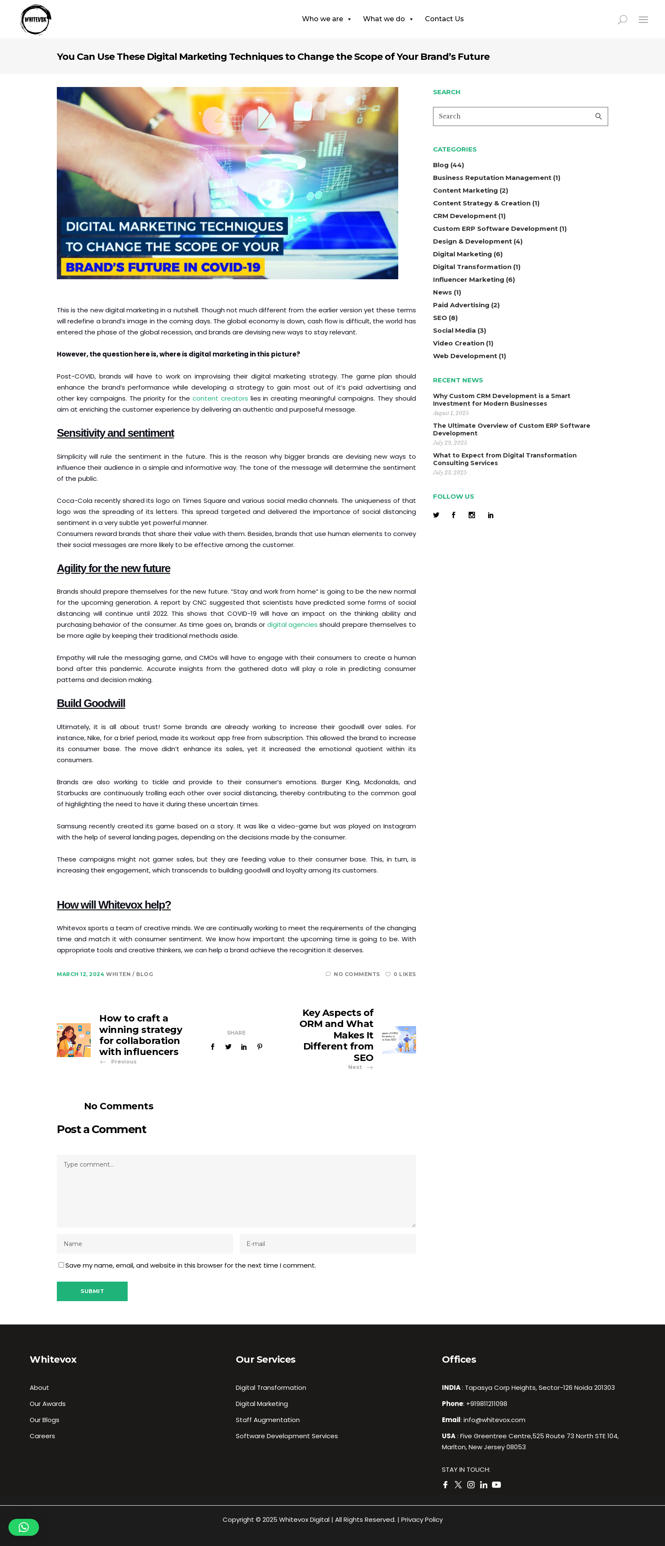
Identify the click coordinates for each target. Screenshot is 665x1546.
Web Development (465, 356)
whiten (119, 974)
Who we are (327, 19)
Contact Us (444, 19)
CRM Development (465, 216)
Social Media (454, 330)
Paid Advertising (461, 305)
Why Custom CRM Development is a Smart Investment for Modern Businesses (501, 399)
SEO (440, 318)
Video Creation (458, 343)
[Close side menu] (643, 19)
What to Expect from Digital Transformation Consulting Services (505, 459)
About (39, 1387)
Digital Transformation (472, 267)
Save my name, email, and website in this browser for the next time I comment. (190, 1265)
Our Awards (48, 1403)
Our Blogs (44, 1419)
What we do (388, 19)
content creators (220, 398)
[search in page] (627, 19)
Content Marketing (465, 190)
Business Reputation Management (492, 178)
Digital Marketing (462, 254)
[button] (23, 1527)
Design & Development (472, 241)
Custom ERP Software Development (495, 228)
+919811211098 (486, 1403)
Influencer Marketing (468, 279)
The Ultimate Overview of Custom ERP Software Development (511, 429)
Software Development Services (287, 1435)
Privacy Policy (422, 1519)
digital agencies (292, 624)
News (442, 292)
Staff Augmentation (268, 1419)
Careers (42, 1435)
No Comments (353, 974)
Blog (144, 974)
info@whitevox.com (494, 1419)
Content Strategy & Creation (482, 203)
